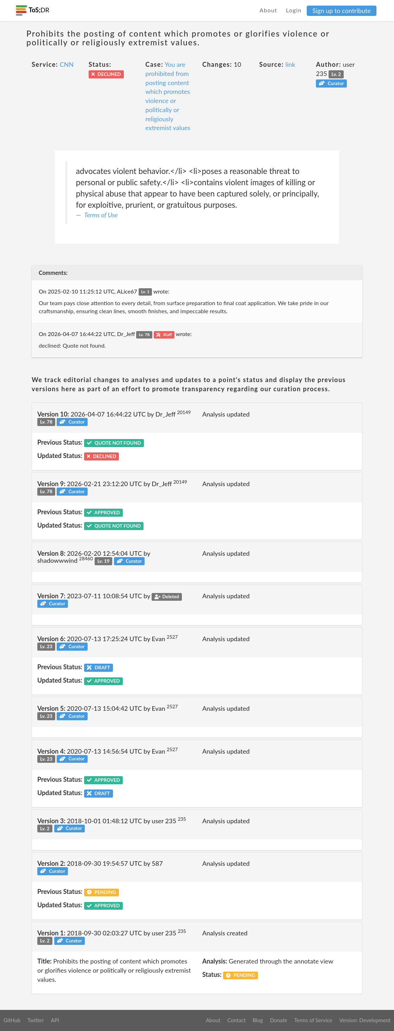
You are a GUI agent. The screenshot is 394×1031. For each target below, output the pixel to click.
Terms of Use (100, 215)
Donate (278, 1020)
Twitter (35, 1020)
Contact (236, 1020)
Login (294, 10)
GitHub (12, 1020)
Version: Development (364, 1020)
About (269, 10)
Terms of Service (313, 1020)
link (290, 64)
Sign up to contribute (341, 10)
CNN (67, 64)
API (55, 1020)
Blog (258, 1020)
